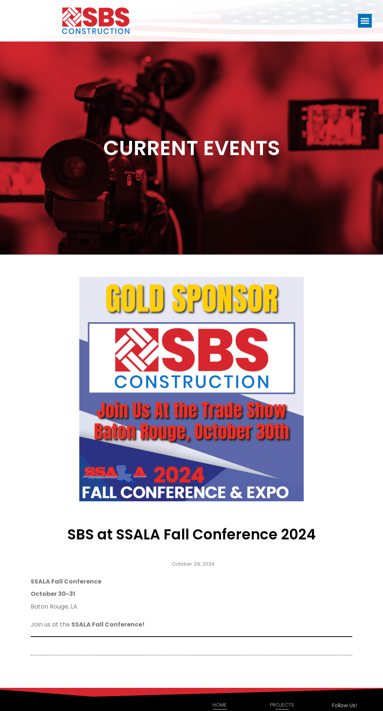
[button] (365, 21)
